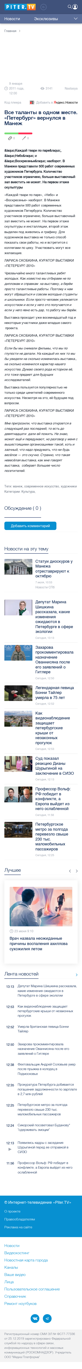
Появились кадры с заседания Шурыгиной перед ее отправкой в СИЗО (43, 1147)
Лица (9, 1282)
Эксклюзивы (33, 18)
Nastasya (71, 88)
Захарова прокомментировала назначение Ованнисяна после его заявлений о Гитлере (43, 1049)
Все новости (75, 974)
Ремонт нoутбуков (20, 1304)
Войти (75, 6)
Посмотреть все (22, 513)
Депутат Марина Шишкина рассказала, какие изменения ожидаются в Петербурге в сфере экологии (47, 990)
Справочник (15, 1296)
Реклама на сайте (18, 1227)
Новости (12, 18)
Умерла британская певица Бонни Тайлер (43, 1028)
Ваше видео (15, 1275)
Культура (28, 492)
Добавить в (53, 102)
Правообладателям (19, 1219)
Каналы (11, 1267)
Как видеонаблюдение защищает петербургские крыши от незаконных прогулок (45, 1011)
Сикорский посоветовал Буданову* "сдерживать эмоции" (44, 1127)
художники (69, 486)
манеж (18, 486)
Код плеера (12, 102)
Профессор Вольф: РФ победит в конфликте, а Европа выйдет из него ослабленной (45, 1167)
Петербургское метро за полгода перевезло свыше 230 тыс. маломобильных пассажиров (42, 1109)
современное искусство (41, 486)
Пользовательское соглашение (32, 1289)
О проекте (12, 1211)
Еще (75, 18)
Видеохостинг (16, 1253)
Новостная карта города (26, 1260)
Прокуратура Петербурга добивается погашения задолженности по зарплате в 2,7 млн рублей (47, 1089)
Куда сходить (58, 18)
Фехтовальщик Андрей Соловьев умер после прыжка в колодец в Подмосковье (47, 1069)
